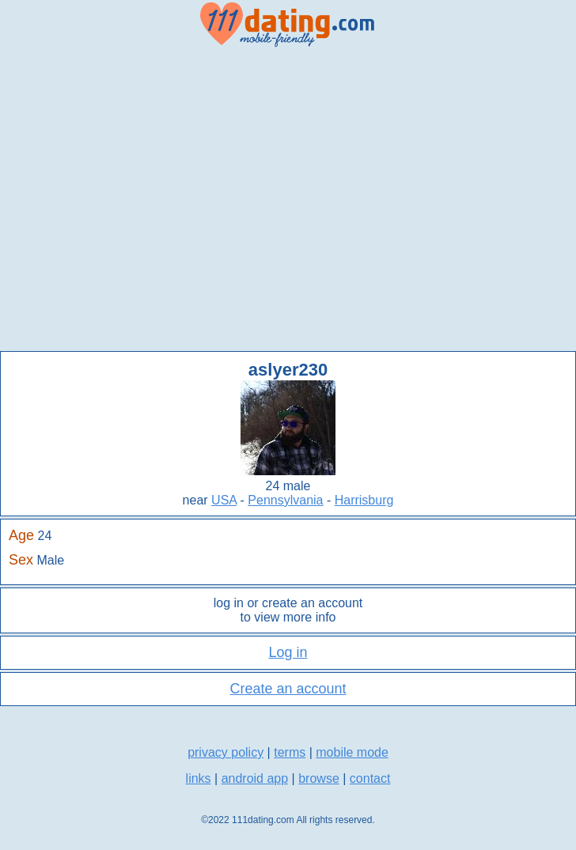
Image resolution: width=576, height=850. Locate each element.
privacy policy (225, 752)
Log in (287, 652)
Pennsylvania (285, 500)
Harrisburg (364, 500)
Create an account (287, 689)
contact (370, 778)
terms (289, 752)
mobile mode (352, 752)
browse (318, 778)
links (198, 778)
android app (255, 778)
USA (224, 500)
